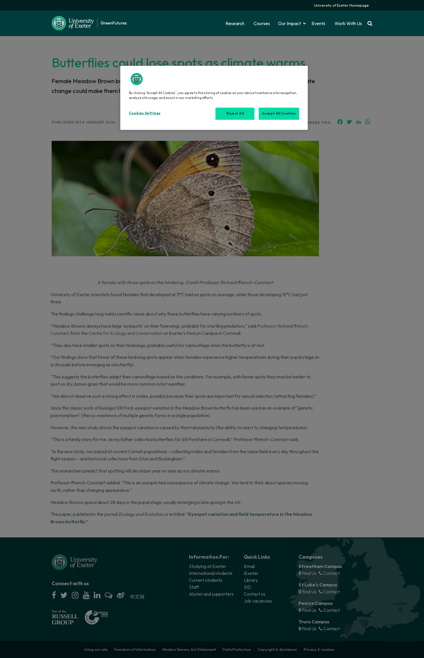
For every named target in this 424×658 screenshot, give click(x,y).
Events (318, 23)
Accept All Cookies (279, 113)
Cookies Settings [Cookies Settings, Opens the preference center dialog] (144, 113)
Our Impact (289, 23)
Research (235, 23)
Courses (262, 23)
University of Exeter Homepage (341, 5)
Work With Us (348, 23)
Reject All (235, 113)
